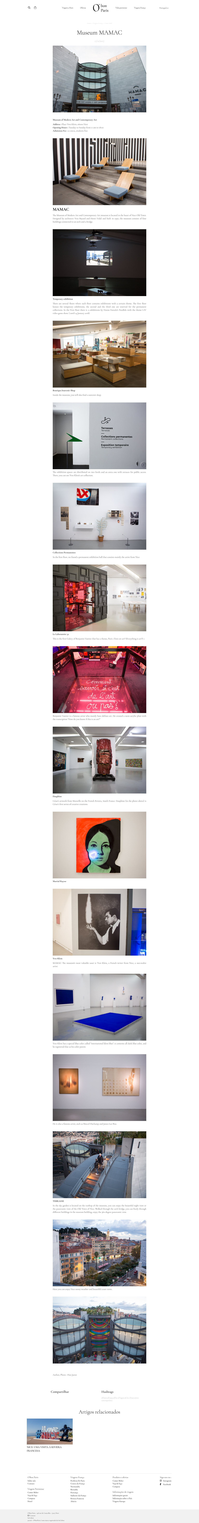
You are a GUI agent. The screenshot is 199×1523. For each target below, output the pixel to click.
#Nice (115, 1398)
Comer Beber (33, 1492)
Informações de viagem (123, 1491)
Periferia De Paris (77, 1480)
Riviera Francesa (77, 1498)
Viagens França (139, 8)
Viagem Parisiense (36, 1488)
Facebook (165, 1484)
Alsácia (73, 1501)
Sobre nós (31, 1480)
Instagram (165, 1480)
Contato (31, 1483)
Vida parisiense (121, 8)
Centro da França (77, 1483)
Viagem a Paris (67, 8)
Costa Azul (108, 23)
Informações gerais (120, 1495)
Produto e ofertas (120, 1477)
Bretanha (74, 1489)
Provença (74, 1492)
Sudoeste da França (78, 1495)
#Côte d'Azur (129, 1398)
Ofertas (83, 8)
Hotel (30, 1501)
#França (110, 1398)
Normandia (75, 1486)
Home (89, 23)
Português (164, 8)
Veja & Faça (32, 1495)
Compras (31, 1498)
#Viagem (121, 1398)
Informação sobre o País (122, 1498)
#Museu (104, 1398)
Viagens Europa (119, 1501)
